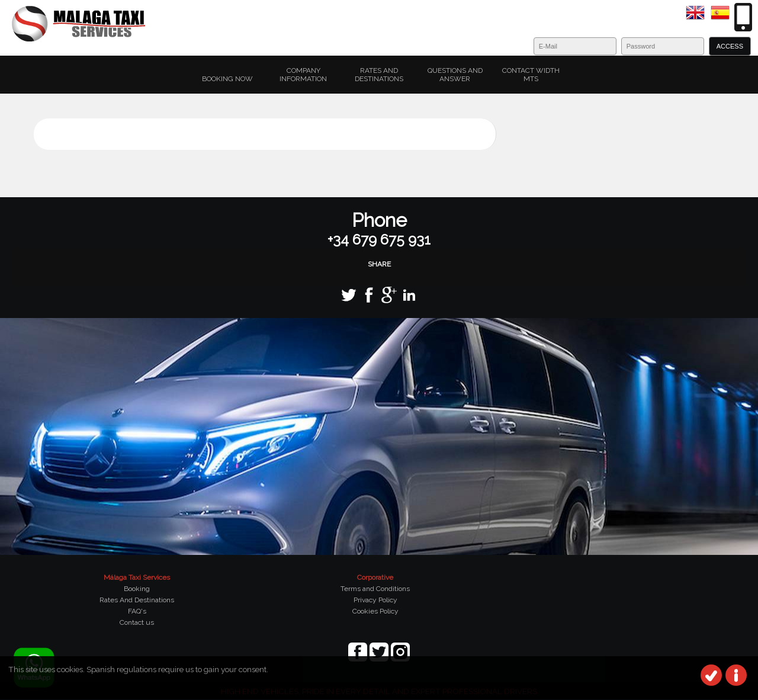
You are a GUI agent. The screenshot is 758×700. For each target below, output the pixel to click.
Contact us (137, 622)
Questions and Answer (455, 74)
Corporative (375, 577)
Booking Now (227, 79)
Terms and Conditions (375, 589)
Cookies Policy (375, 611)
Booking (137, 589)
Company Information (303, 74)
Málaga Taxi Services (137, 577)
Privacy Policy (375, 600)
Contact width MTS (531, 74)
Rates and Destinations (379, 74)
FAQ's (137, 611)
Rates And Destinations (136, 600)
